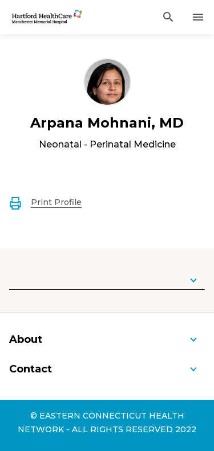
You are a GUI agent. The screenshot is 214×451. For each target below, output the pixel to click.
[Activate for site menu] (198, 17)
